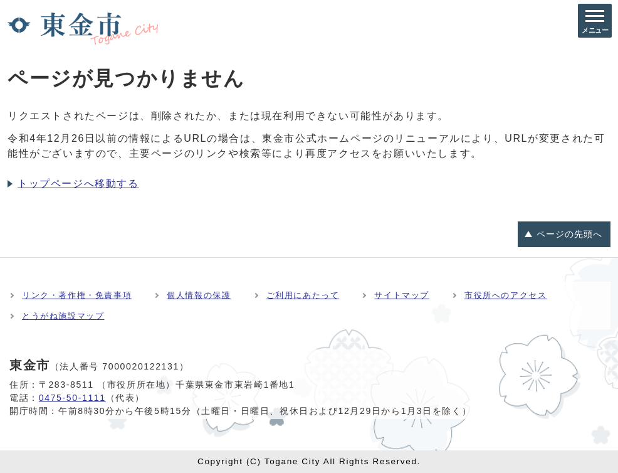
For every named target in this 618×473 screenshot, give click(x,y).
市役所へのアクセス (505, 295)
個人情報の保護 (199, 295)
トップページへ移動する (78, 183)
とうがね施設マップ (63, 316)
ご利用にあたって (303, 295)
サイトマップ (401, 295)
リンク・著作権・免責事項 (77, 295)
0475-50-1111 (72, 398)
